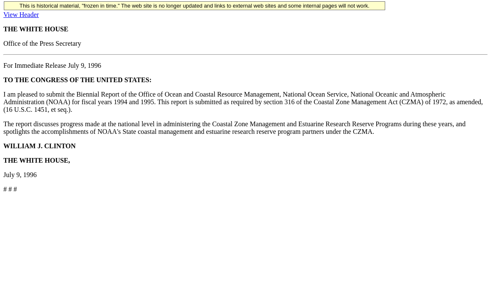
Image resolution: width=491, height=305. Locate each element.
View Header (21, 14)
